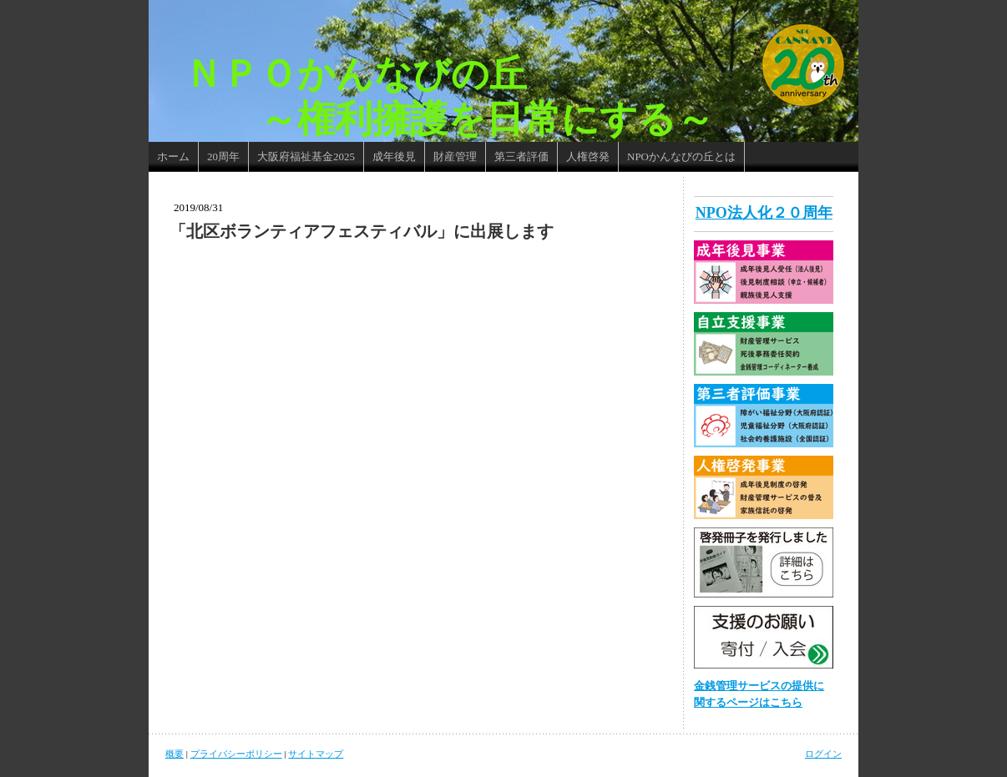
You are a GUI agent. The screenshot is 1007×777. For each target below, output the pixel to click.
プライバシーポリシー (236, 754)
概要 (174, 754)
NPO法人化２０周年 (764, 212)
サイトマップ (315, 754)
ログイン (823, 754)
